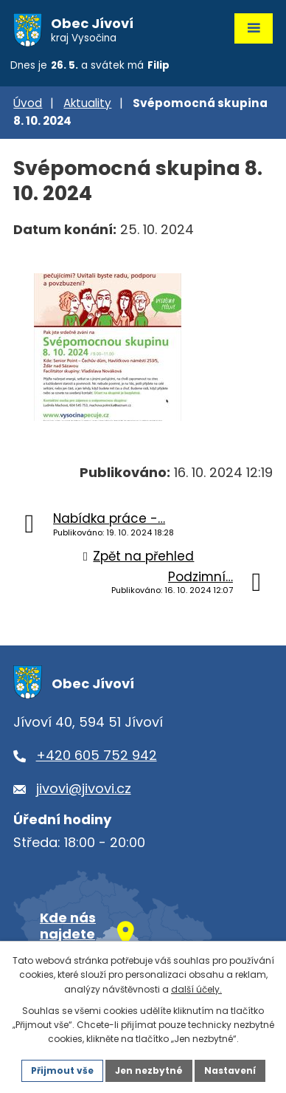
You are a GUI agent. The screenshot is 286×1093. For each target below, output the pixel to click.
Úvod (27, 103)
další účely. (196, 989)
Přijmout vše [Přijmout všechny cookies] (62, 1070)
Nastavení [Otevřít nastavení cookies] (230, 1070)
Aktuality (87, 103)
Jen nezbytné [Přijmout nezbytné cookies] (149, 1070)
